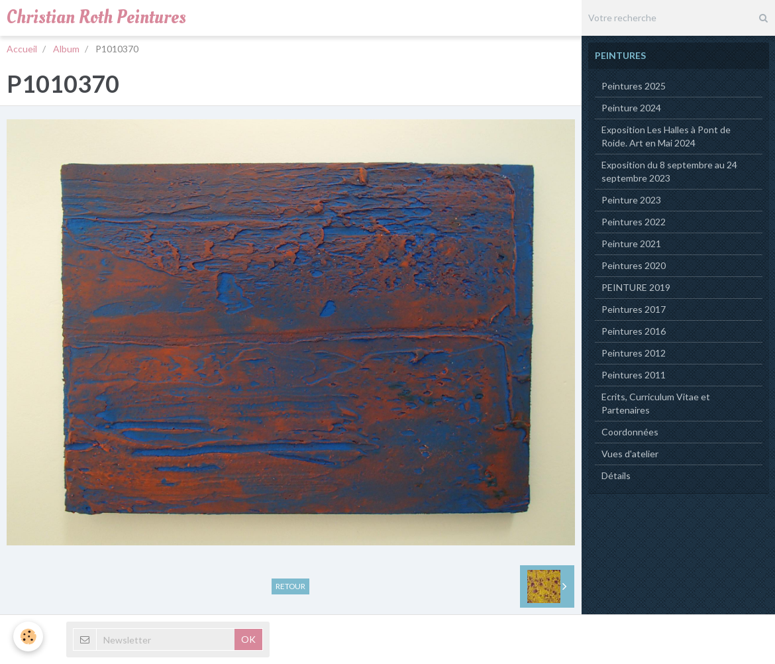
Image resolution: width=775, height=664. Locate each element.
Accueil (22, 48)
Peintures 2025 (633, 85)
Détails (616, 475)
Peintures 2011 (633, 374)
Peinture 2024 (631, 107)
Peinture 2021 (631, 243)
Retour (290, 586)
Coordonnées (629, 431)
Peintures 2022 (633, 221)
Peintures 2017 (633, 309)
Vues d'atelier (629, 453)
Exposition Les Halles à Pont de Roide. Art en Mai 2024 (666, 136)
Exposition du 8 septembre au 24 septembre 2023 (669, 171)
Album (66, 48)
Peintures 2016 (633, 331)
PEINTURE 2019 (635, 287)
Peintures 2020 (633, 265)
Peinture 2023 (631, 199)
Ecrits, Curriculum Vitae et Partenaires (655, 403)
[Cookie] (28, 636)
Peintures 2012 (633, 353)
